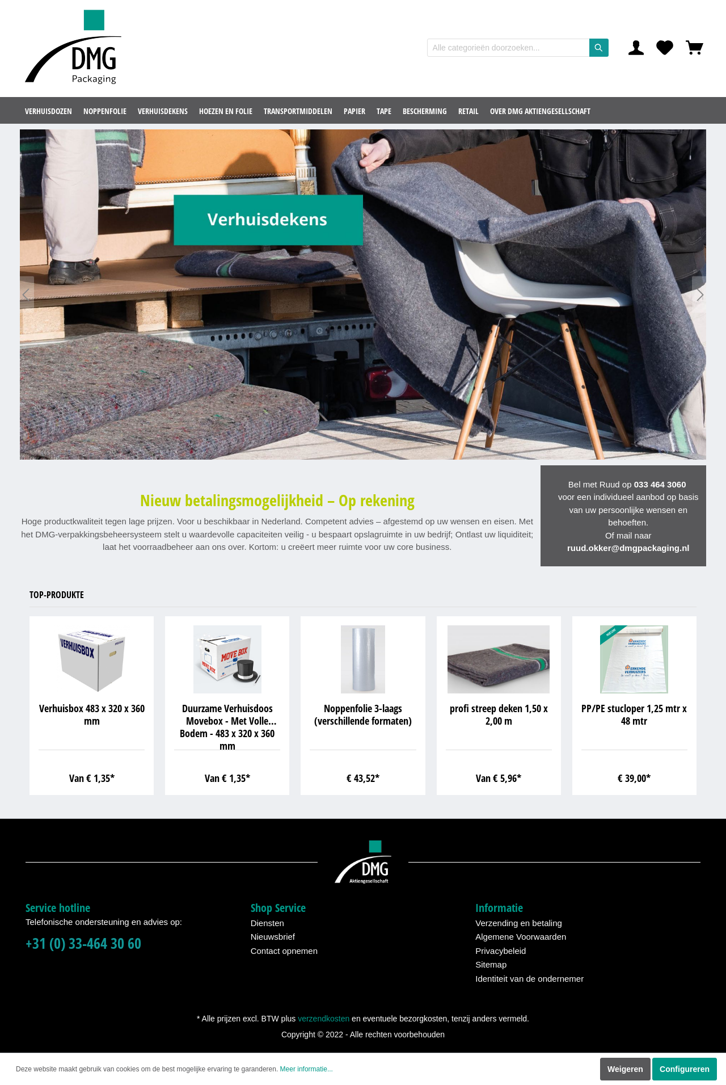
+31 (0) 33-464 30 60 (83, 943)
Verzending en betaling (518, 923)
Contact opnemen (284, 951)
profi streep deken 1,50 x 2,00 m (499, 714)
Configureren (685, 1069)
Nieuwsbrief (273, 936)
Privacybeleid (500, 951)
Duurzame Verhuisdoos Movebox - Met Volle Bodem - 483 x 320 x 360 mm (227, 726)
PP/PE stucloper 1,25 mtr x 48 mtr (634, 714)
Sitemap (490, 964)
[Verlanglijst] (664, 47)
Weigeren (625, 1069)
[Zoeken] (599, 48)
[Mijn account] (636, 47)
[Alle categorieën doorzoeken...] (508, 48)
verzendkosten (323, 1018)
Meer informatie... (306, 1069)
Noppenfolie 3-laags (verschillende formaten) (363, 714)
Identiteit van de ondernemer (529, 978)
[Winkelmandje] (694, 47)
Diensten (267, 923)
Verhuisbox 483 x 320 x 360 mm (92, 714)
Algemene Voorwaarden (520, 936)
